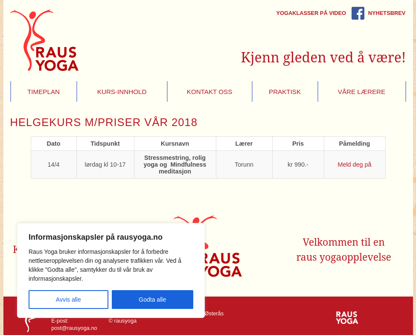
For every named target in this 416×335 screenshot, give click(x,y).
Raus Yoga (44, 40)
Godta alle (152, 299)
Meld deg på (354, 164)
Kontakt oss (210, 91)
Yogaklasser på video (311, 13)
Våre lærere (361, 91)
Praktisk (285, 91)
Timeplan (43, 91)
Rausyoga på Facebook (358, 13)
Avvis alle (68, 299)
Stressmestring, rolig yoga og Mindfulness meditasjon (174, 164)
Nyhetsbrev (386, 13)
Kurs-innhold (122, 91)
